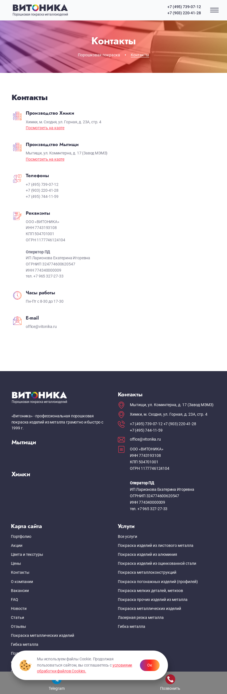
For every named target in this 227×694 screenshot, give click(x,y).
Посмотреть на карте (45, 128)
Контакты (20, 572)
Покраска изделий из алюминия (147, 554)
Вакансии (20, 590)
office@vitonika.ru (145, 439)
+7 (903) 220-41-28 (184, 13)
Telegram (57, 682)
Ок (149, 665)
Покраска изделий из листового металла (155, 545)
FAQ (14, 599)
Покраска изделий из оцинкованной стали (157, 563)
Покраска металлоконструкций (147, 572)
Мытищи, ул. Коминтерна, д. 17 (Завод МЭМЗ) (172, 404)
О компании (22, 581)
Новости (19, 608)
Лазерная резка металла (141, 617)
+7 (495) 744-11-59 (146, 430)
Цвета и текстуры (27, 554)
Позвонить (170, 682)
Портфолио (21, 536)
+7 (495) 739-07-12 (184, 6)
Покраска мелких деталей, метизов (150, 590)
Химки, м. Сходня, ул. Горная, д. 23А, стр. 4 (168, 414)
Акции (16, 545)
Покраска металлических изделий (42, 635)
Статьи (17, 617)
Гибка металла (24, 644)
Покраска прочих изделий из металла (153, 599)
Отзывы (18, 626)
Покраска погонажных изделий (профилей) (158, 581)
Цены (16, 563)
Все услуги (127, 536)
